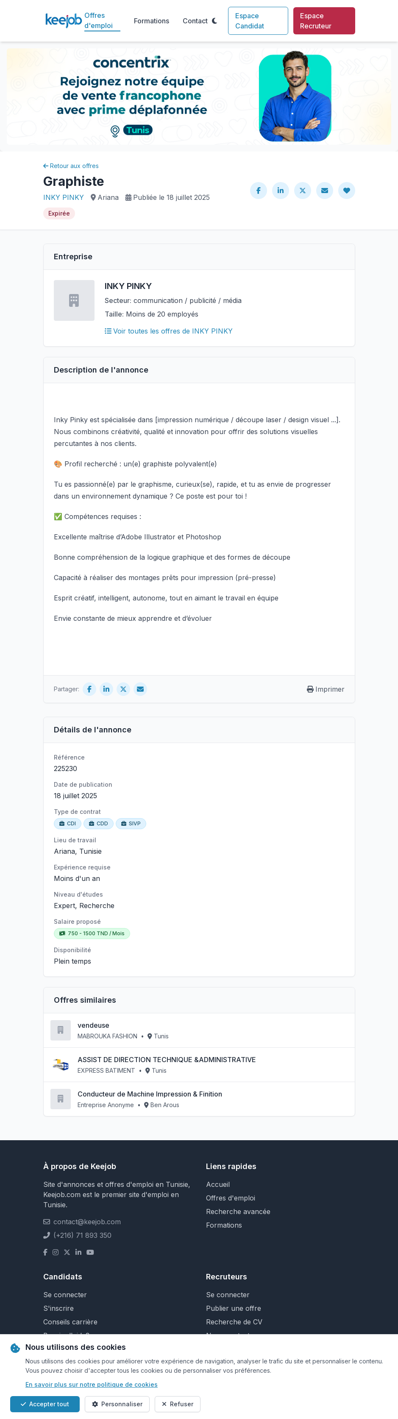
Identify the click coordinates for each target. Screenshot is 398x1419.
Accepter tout (45, 1404)
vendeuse (93, 1025)
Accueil (218, 1184)
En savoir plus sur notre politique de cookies (91, 1384)
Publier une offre (233, 1308)
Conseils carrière (70, 1322)
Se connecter (65, 1294)
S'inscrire (58, 1308)
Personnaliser (117, 1404)
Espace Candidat (249, 20)
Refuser (177, 1404)
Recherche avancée (238, 1211)
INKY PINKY (63, 197)
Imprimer (326, 689)
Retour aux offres (71, 165)
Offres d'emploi (98, 20)
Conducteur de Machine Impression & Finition (150, 1094)
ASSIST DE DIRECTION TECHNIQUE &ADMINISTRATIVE (167, 1059)
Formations (151, 21)
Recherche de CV (234, 1322)
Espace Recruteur (315, 20)
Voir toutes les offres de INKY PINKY (169, 331)
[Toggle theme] (214, 21)
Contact (195, 21)
